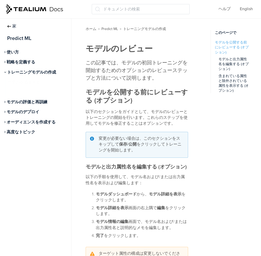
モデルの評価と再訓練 (27, 102)
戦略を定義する (21, 62)
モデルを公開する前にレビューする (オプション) (232, 47)
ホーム (91, 29)
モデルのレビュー (24, 92)
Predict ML (109, 29)
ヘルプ (224, 8)
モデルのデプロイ (23, 112)
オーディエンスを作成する (31, 122)
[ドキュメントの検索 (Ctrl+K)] (141, 9)
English (246, 8)
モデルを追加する (24, 82)
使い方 (13, 52)
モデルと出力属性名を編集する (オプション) (233, 64)
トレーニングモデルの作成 (31, 72)
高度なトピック (21, 132)
